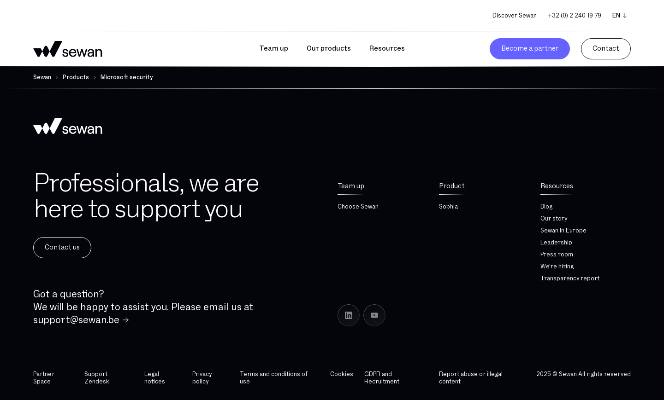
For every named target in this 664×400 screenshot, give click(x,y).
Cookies (341, 374)
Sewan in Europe (563, 230)
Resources (556, 186)
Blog (546, 206)
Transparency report (569, 278)
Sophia (448, 206)
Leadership (556, 242)
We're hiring (557, 266)
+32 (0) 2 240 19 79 (574, 15)
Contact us (62, 247)
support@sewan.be (76, 320)
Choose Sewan (358, 206)
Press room (556, 254)
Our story (553, 218)
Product (452, 186)
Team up (351, 186)
